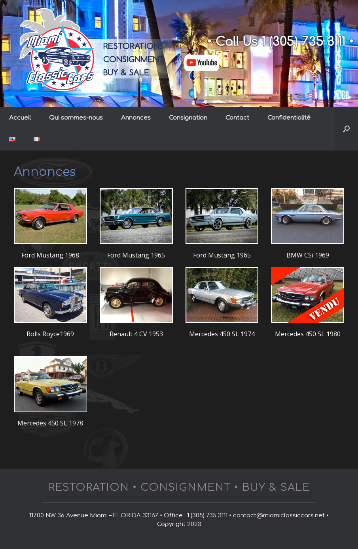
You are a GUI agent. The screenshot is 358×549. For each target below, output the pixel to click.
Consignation (188, 117)
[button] (346, 129)
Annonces (136, 117)
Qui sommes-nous (76, 117)
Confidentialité (289, 117)
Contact (237, 117)
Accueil (20, 117)
